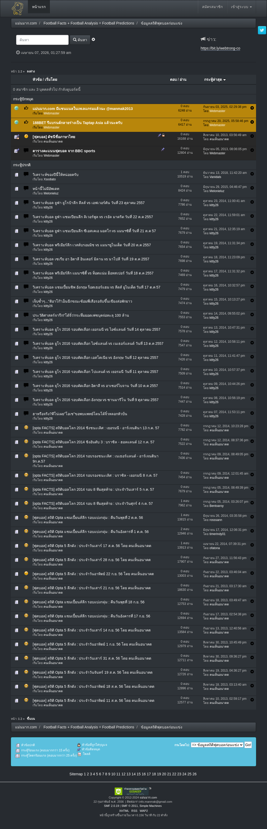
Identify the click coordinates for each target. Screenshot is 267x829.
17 (149, 774)
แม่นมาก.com (148, 797)
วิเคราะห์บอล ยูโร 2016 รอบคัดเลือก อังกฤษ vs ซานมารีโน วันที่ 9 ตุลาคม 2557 (96, 400)
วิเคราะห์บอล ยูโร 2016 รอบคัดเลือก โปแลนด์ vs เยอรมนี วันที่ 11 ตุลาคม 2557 (95, 372)
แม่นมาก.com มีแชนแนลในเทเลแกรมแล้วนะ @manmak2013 (83, 109)
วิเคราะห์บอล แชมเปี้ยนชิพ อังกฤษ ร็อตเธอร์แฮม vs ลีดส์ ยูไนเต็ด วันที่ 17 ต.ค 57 (96, 287)
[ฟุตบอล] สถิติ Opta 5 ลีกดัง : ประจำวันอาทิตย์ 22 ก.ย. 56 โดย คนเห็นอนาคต (93, 574)
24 (184, 774)
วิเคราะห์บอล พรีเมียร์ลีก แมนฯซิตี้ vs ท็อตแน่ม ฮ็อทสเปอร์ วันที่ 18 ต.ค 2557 (93, 273)
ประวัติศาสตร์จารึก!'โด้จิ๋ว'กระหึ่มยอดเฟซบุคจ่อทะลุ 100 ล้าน (81, 315)
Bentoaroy (217, 506)
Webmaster (51, 113)
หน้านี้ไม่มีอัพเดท (46, 189)
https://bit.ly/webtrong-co (220, 48)
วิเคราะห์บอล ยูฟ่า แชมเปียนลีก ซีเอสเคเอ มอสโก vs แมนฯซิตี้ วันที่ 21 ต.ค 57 (94, 231)
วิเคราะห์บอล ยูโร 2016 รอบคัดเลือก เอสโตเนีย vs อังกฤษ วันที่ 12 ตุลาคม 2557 (95, 357)
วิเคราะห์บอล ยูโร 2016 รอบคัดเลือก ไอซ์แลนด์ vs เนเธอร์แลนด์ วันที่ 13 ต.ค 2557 (98, 343)
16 (144, 774)
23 (179, 774)
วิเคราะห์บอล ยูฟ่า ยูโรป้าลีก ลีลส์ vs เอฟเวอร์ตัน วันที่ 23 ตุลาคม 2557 (89, 203)
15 (139, 774)
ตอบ (173, 79)
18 (154, 774)
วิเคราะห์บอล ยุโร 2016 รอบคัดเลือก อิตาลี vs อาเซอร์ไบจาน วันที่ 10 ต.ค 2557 (95, 386)
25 (189, 774)
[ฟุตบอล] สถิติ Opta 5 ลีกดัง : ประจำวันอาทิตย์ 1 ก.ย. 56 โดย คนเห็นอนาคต (92, 644)
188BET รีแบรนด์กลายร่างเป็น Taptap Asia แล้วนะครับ (77, 123)
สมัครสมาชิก (212, 7)
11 (118, 774)
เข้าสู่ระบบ (241, 7)
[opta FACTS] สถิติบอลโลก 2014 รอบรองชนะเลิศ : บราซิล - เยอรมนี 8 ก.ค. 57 (95, 475)
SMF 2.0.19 (111, 805)
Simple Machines (150, 805)
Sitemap (76, 774)
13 (128, 774)
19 (159, 774)
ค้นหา (80, 40)
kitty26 (48, 207)
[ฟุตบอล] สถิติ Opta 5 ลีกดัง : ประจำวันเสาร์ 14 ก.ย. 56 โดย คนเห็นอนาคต (92, 630)
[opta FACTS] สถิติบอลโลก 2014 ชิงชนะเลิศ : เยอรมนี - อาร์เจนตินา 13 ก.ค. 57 (96, 428)
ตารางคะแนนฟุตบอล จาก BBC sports (64, 151)
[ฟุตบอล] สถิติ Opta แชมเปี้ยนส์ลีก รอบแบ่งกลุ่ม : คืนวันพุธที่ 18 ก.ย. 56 (88, 602)
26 (194, 774)
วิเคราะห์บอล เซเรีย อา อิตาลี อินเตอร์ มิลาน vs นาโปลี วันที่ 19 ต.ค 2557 (91, 259)
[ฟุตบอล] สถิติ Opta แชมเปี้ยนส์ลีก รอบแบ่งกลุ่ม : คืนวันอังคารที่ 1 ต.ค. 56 (91, 532)
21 (169, 774)
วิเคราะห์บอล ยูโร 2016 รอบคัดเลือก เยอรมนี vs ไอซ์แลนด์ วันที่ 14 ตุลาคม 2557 (96, 329)
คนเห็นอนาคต (53, 141)
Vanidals (215, 177)
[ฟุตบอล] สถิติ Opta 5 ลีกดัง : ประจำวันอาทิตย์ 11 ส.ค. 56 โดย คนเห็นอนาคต (93, 700)
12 (124, 774)
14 (134, 774)
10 (113, 774)
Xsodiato (50, 179)
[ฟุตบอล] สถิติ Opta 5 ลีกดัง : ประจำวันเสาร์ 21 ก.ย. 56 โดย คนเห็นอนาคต (92, 588)
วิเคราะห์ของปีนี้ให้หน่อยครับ (55, 175)
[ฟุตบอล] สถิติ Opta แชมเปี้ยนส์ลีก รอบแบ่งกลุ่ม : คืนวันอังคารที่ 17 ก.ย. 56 (91, 616)
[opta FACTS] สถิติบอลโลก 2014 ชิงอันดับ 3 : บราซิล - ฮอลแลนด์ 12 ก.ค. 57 (93, 442)
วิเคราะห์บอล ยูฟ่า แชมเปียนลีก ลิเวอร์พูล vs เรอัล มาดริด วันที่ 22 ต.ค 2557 (93, 217)
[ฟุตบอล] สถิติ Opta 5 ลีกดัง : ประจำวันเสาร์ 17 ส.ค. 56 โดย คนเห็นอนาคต (92, 546)
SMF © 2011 (130, 805)
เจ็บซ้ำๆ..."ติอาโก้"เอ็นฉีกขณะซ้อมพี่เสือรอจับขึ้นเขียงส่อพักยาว (82, 301)
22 (174, 774)
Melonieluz (51, 193)
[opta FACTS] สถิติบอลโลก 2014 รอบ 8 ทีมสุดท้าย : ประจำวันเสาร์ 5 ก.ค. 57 (93, 489)
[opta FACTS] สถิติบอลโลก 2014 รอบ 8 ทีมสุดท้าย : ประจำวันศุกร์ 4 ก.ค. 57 (93, 503)
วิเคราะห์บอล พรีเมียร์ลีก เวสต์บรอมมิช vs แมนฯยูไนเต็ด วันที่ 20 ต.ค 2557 (92, 245)
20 (164, 774)
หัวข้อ (37, 79)
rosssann (216, 520)
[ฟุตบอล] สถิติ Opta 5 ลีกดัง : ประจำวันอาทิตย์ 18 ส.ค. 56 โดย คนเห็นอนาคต (93, 686)
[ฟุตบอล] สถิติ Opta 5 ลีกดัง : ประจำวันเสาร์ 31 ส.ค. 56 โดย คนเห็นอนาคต (92, 658)
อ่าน (183, 79)
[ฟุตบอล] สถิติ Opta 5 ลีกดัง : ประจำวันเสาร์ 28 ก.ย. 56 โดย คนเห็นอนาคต (92, 560)
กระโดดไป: (182, 745)
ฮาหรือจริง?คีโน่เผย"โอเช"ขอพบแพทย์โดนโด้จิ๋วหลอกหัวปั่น (80, 414)
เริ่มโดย (51, 79)
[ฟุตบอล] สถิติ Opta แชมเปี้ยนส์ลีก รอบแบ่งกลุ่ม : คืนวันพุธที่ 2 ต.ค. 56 (88, 517)
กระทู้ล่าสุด (215, 79)
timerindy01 (218, 534)
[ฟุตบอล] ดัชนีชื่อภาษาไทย (54, 137)
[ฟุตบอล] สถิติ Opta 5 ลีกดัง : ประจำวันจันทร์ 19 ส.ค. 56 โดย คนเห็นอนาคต (93, 672)
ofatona (215, 548)
